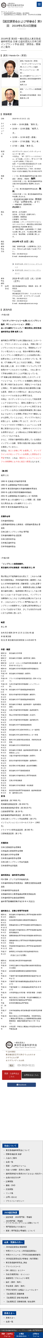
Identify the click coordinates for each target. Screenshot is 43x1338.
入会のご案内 (11, 1158)
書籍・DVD (10, 1185)
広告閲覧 (9, 1189)
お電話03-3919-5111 (21, 1335)
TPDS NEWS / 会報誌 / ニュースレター (22, 1290)
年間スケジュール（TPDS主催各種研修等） (24, 1255)
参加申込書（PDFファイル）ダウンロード (28, 265)
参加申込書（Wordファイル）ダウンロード (28, 271)
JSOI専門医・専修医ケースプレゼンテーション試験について (22, 1222)
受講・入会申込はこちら (11, 1075)
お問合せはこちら (31, 1075)
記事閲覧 (9, 1181)
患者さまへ (10, 1318)
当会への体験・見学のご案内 (18, 1170)
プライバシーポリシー (15, 1201)
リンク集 (9, 1193)
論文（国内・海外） (14, 1282)
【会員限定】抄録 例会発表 (17, 1298)
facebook (21, 1085)
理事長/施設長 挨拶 (14, 1154)
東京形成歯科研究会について (18, 1150)
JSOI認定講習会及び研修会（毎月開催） (22, 1259)
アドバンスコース (13, 1266)
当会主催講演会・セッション (18, 1274)
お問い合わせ (11, 1197)
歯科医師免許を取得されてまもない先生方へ (24, 1174)
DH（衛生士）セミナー (15, 1270)
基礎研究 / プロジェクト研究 (17, 1278)
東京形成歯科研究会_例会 (16, 1263)
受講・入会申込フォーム (16, 1166)
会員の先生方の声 (13, 1178)
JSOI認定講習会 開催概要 (16, 1247)
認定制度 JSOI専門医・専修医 (19, 1217)
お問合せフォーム (36, 1335)
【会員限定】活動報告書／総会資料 (20, 1302)
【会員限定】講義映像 (15, 1294)
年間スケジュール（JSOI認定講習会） (21, 1251)
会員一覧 (9, 1162)
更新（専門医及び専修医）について (20, 1231)
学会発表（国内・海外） (16, 1286)
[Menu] (39, 4)
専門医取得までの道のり (16, 1227)
